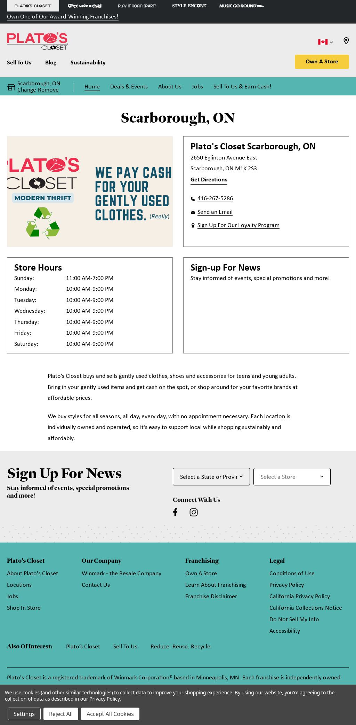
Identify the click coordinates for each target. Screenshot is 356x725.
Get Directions (209, 180)
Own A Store (322, 62)
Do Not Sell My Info (294, 619)
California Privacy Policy (299, 596)
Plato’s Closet (83, 647)
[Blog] (51, 64)
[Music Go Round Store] (242, 5)
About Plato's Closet (32, 573)
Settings (24, 714)
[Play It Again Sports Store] (137, 5)
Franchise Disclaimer (211, 596)
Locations (19, 585)
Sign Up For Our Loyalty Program (238, 225)
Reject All (61, 714)
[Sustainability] (88, 64)
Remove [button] (48, 90)
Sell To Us (125, 647)
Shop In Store (24, 608)
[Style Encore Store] (189, 5)
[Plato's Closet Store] (33, 5)
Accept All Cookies (110, 714)
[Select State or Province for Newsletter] (211, 476)
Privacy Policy (286, 585)
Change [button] (26, 90)
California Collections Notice (305, 608)
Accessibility (284, 631)
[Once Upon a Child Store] (85, 5)
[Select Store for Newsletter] (292, 476)
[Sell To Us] (22, 64)
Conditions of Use (292, 573)
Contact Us (96, 585)
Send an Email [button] (215, 212)
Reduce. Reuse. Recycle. (181, 647)
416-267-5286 (215, 198)
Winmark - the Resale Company (121, 573)
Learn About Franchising (215, 585)
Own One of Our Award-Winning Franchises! (63, 17)
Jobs (12, 596)
